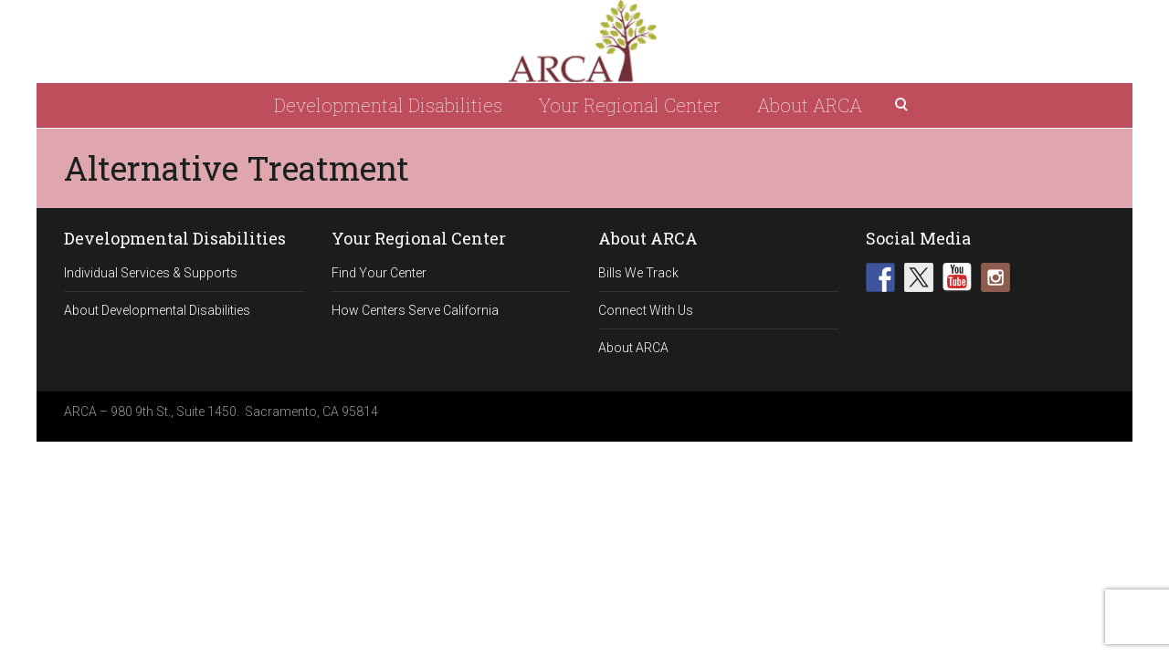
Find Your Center (379, 273)
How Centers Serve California (415, 310)
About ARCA (809, 105)
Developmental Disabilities (388, 105)
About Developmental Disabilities (157, 310)
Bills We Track (638, 273)
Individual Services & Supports (150, 273)
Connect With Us (645, 310)
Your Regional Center (630, 105)
